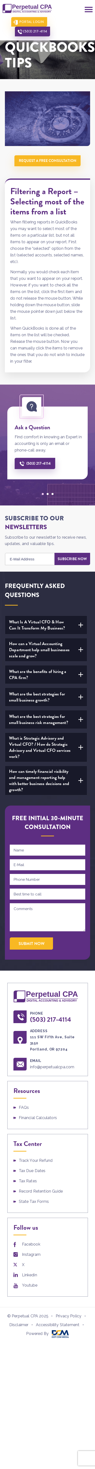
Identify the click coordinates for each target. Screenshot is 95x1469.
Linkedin (29, 1274)
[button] (43, 493)
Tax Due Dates (32, 1170)
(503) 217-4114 (70, 21)
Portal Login (30, 21)
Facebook (31, 1243)
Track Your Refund (36, 1160)
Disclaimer (19, 1324)
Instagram (31, 1254)
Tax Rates (28, 1180)
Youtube (30, 1284)
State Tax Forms (34, 1201)
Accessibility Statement (58, 1324)
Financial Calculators (38, 1117)
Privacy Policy (68, 1315)
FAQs (24, 1107)
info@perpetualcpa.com (53, 1066)
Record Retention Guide (41, 1190)
